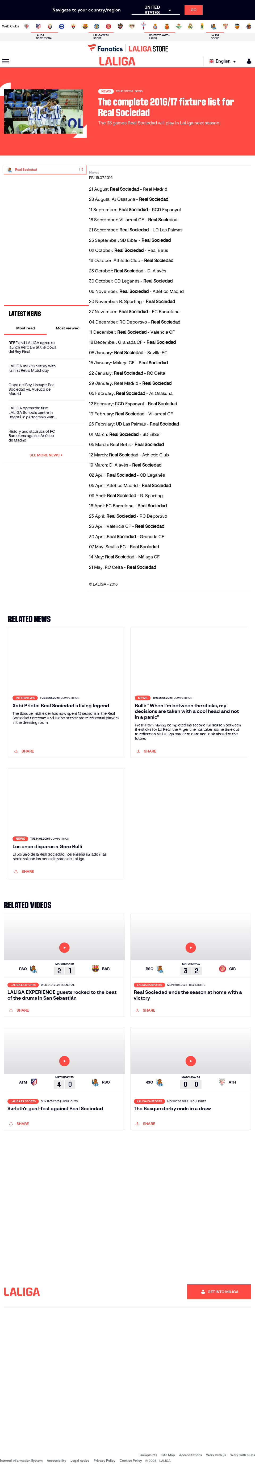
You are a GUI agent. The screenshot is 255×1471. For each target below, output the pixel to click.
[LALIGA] (117, 61)
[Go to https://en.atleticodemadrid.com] (38, 26)
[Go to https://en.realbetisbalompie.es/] (179, 26)
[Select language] (223, 61)
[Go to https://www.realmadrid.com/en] (190, 26)
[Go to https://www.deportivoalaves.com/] (62, 26)
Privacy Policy (104, 1460)
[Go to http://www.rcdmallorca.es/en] (167, 26)
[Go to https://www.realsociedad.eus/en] (214, 26)
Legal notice (79, 1460)
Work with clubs (242, 1455)
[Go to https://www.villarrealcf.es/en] (249, 26)
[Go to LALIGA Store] (127, 48)
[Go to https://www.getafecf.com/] (97, 26)
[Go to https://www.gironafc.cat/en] (108, 26)
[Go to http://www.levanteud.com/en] (120, 26)
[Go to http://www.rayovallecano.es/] (132, 26)
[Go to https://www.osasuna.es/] (50, 26)
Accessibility (56, 1460)
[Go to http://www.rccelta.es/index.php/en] (144, 26)
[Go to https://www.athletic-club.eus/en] (27, 26)
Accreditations (190, 1455)
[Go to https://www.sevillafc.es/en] (225, 26)
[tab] (25, 328)
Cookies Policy (131, 1460)
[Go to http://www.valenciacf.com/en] (237, 26)
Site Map (168, 1455)
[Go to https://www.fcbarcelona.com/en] (85, 26)
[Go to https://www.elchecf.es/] (73, 26)
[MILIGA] (247, 61)
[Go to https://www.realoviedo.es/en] (202, 26)
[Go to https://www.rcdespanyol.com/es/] (155, 26)
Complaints (148, 1455)
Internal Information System (21, 1460)
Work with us (216, 1455)
